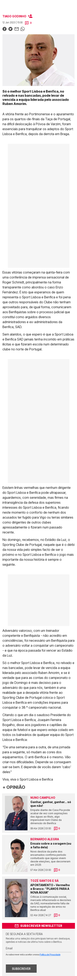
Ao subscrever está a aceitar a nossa (33, 954)
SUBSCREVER (21, 968)
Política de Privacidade (50, 954)
